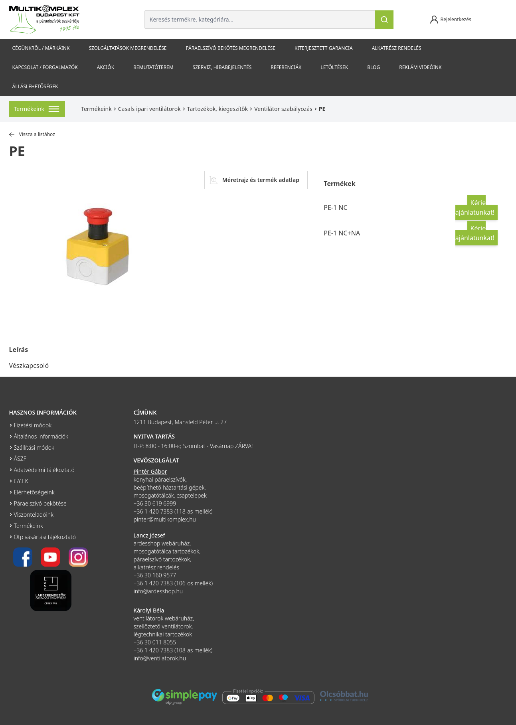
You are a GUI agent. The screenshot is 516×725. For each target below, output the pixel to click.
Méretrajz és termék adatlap (254, 180)
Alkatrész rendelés (396, 48)
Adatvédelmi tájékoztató (44, 470)
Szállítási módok (34, 447)
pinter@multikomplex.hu (165, 519)
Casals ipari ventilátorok (149, 109)
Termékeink (96, 109)
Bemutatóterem (153, 67)
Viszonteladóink (33, 514)
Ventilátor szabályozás (283, 109)
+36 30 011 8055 (155, 642)
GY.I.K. (22, 481)
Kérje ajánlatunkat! (474, 207)
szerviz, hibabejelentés (222, 67)
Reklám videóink (420, 67)
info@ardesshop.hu (158, 591)
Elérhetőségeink (34, 492)
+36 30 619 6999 (155, 503)
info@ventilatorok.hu (160, 658)
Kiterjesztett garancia (324, 48)
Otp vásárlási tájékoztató (45, 537)
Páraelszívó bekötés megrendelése (230, 48)
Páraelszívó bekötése (40, 503)
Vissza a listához (32, 134)
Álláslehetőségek (35, 86)
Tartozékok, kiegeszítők (217, 109)
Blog (373, 67)
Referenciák (286, 67)
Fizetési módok (33, 425)
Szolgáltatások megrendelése (127, 48)
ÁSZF (20, 458)
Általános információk (41, 436)
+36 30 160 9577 (155, 575)
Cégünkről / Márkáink (41, 48)
